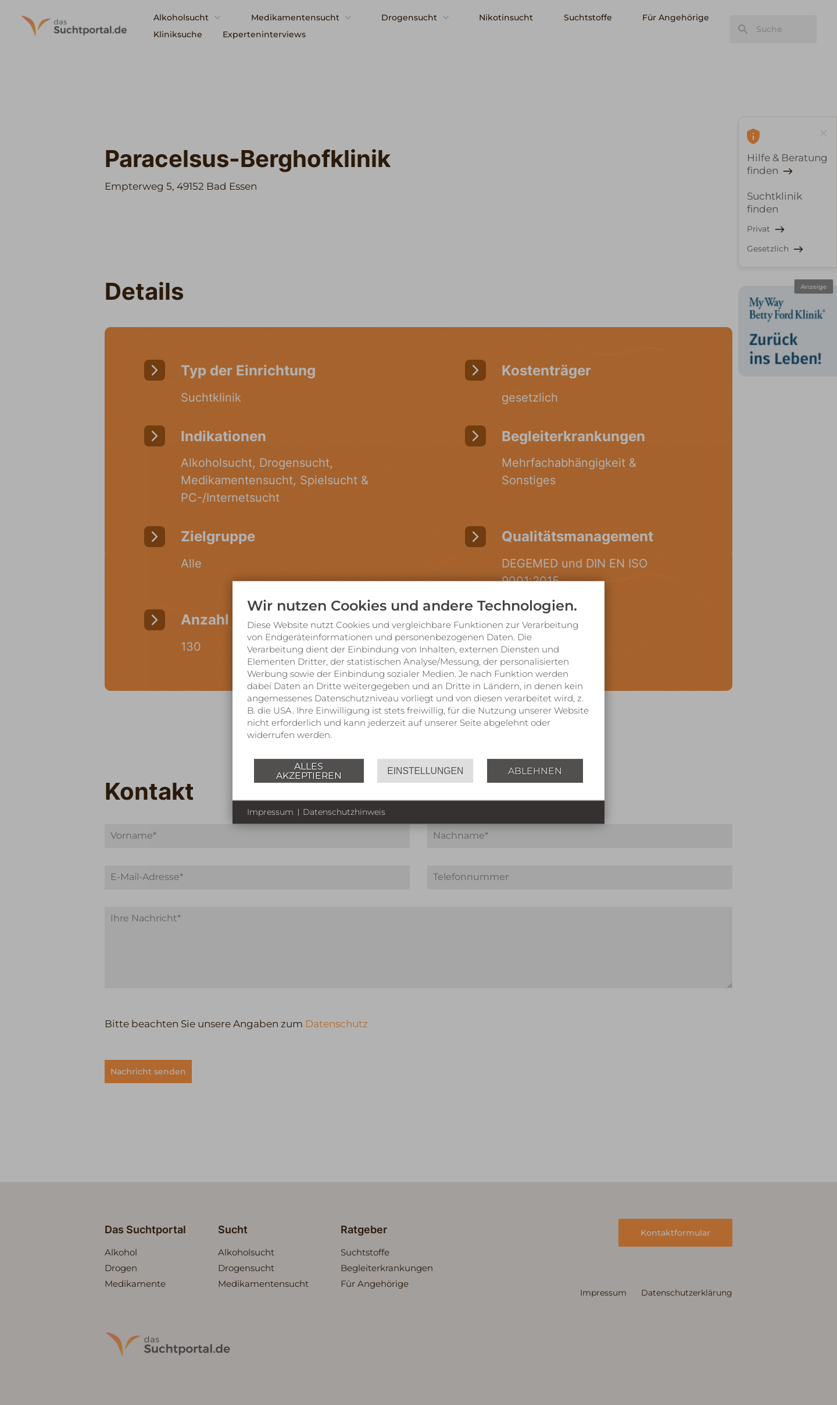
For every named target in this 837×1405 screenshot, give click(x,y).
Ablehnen (535, 770)
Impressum (270, 812)
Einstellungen (425, 770)
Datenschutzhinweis (344, 812)
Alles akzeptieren (309, 770)
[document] (418, 677)
